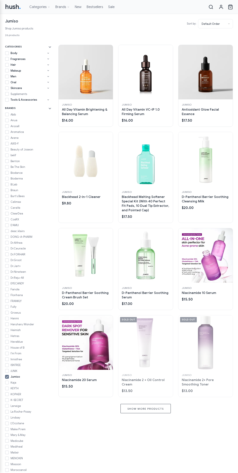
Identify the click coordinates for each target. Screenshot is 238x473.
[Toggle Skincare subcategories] (48, 88)
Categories (39, 7)
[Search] (211, 7)
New (78, 7)
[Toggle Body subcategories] (48, 53)
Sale (111, 7)
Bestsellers (94, 7)
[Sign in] (221, 7)
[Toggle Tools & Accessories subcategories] (48, 99)
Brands (62, 7)
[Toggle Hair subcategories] (48, 64)
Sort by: (191, 23)
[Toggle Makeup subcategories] (48, 70)
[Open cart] (230, 7)
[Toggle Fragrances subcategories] (48, 58)
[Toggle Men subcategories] (48, 76)
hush (13, 7)
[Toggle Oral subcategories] (48, 82)
